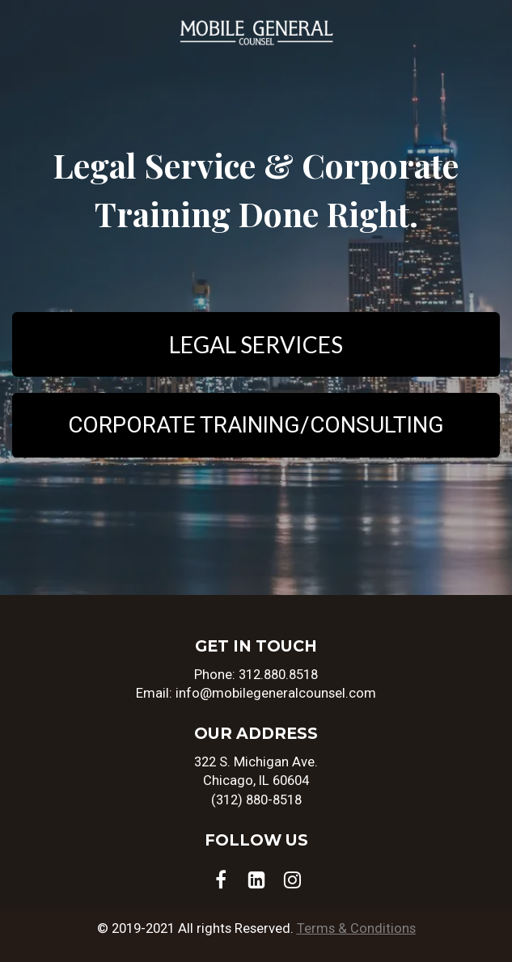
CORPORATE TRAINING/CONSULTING (256, 424)
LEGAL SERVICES (256, 344)
